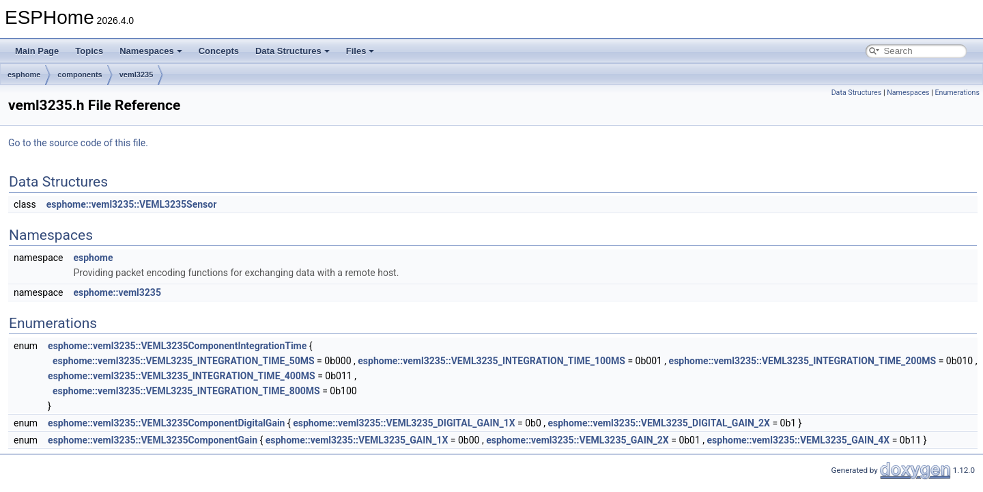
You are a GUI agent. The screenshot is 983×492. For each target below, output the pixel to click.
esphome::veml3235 (116, 292)
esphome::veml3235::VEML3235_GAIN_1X (357, 440)
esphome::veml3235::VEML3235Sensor (131, 204)
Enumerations (957, 92)
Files (360, 51)
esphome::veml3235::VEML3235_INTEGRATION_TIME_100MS (491, 360)
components (79, 74)
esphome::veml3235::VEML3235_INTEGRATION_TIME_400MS (181, 375)
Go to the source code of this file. (78, 142)
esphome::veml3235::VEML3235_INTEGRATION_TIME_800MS (186, 390)
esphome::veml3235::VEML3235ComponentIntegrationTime (177, 345)
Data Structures (292, 51)
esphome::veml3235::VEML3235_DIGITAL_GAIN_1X (404, 423)
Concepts (219, 51)
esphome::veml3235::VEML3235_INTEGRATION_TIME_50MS (184, 360)
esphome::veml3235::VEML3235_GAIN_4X (798, 440)
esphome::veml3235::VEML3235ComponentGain (152, 440)
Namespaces (150, 51)
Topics (89, 51)
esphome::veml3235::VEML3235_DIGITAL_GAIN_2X (658, 423)
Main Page (37, 51)
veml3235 (136, 74)
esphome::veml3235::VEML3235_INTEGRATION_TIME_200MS (803, 360)
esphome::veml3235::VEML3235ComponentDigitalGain (166, 423)
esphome (24, 74)
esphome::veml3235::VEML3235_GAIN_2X (577, 440)
